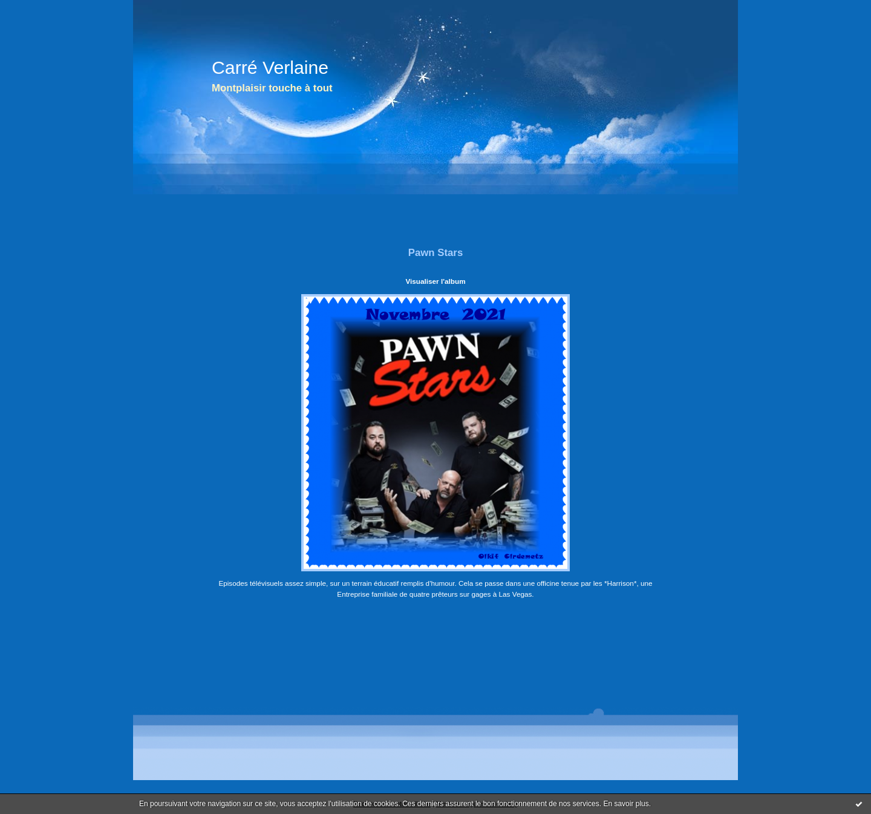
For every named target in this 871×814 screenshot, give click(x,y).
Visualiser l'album (435, 281)
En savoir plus (625, 803)
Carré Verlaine (270, 67)
